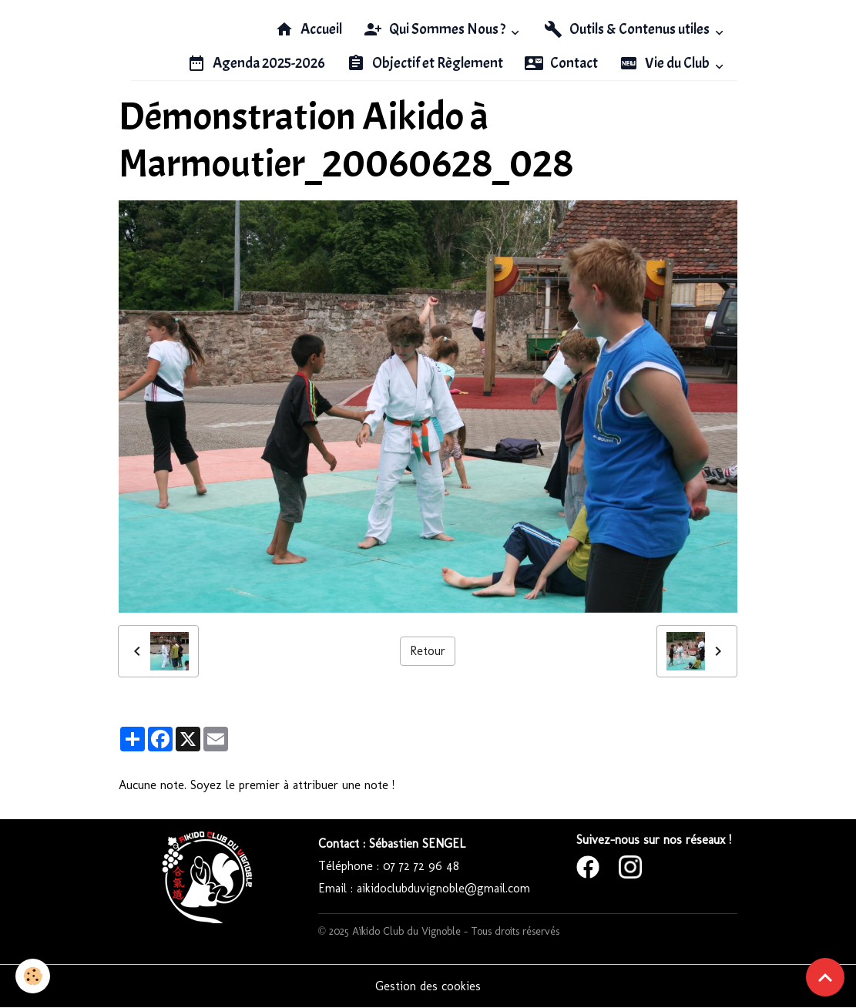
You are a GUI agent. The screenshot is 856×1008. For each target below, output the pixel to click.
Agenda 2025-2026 (256, 63)
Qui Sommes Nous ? (436, 29)
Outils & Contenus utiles (628, 29)
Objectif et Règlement (425, 63)
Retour (427, 650)
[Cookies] (32, 976)
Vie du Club (665, 63)
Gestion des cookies (428, 986)
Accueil (308, 29)
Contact (561, 63)
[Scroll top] (825, 977)
